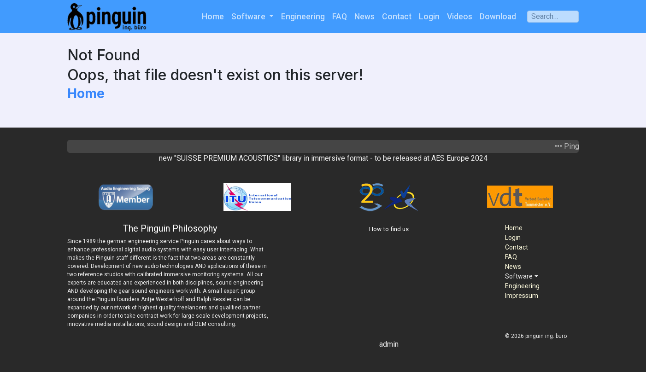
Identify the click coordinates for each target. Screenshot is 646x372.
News (364, 16)
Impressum (521, 295)
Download (498, 16)
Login (429, 16)
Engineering (303, 16)
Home (213, 16)
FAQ (339, 16)
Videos (459, 16)
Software (249, 16)
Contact (396, 16)
